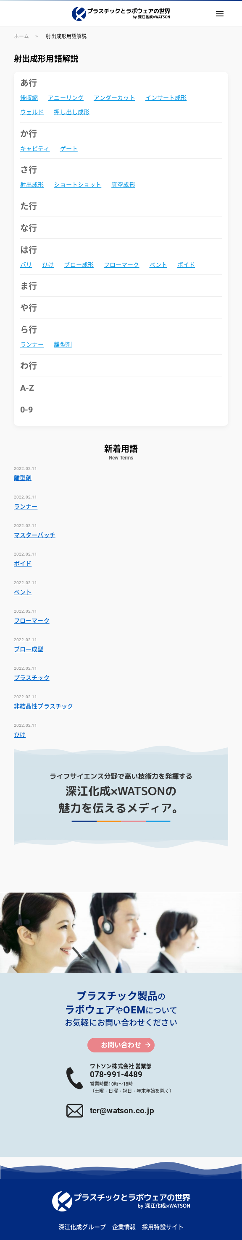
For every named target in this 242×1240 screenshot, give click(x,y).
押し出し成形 (71, 112)
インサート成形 (166, 97)
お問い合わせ (121, 1045)
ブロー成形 (79, 264)
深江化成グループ (82, 1227)
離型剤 (62, 344)
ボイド (186, 264)
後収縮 (29, 97)
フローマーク (121, 264)
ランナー (32, 344)
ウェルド (32, 112)
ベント (158, 264)
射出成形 (32, 184)
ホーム (21, 36)
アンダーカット (114, 97)
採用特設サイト (163, 1227)
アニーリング (66, 97)
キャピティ (35, 148)
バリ (26, 264)
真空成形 (123, 184)
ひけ (48, 264)
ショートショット (77, 184)
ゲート (69, 148)
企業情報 (124, 1227)
